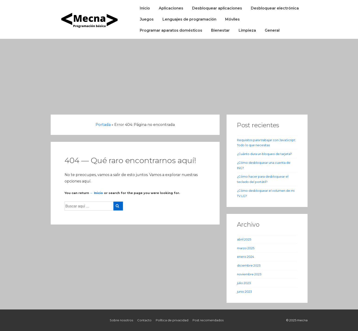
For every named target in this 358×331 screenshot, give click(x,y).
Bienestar (220, 30)
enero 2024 (245, 256)
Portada (103, 124)
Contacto (144, 320)
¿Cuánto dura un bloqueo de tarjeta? (264, 154)
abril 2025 (244, 239)
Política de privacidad (172, 320)
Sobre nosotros (121, 320)
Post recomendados (208, 320)
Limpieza (247, 30)
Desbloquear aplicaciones (217, 8)
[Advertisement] (179, 73)
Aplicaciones (171, 8)
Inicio (145, 8)
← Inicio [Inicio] (96, 193)
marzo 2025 (245, 248)
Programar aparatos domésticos (171, 30)
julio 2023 (244, 283)
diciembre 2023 (249, 265)
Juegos (147, 19)
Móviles (232, 19)
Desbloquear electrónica (275, 8)
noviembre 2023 (249, 274)
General (272, 30)
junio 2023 (244, 291)
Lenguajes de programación (189, 19)
